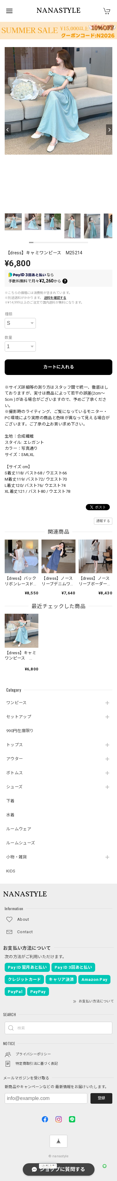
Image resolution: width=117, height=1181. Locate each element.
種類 (8, 314)
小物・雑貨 (16, 857)
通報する (103, 521)
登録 (101, 1098)
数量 (8, 337)
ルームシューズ (20, 843)
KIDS (10, 871)
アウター (14, 758)
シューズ (14, 787)
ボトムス (14, 773)
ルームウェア (18, 829)
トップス (14, 744)
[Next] (109, 129)
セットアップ (18, 716)
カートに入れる (58, 366)
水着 (10, 815)
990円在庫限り (20, 730)
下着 (10, 801)
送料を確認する (55, 298)
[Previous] (8, 129)
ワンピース (16, 702)
